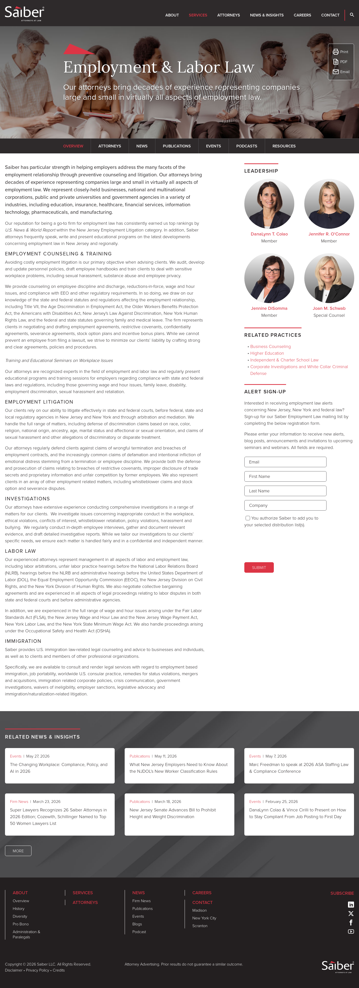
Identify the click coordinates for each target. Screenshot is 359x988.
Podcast (139, 931)
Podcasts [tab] (246, 146)
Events (15, 756)
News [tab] (142, 146)
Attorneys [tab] (109, 146)
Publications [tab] (177, 146)
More (18, 851)
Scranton (200, 925)
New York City (204, 918)
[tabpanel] (104, 430)
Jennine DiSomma (269, 308)
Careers (302, 15)
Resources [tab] (284, 146)
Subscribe (342, 893)
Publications (140, 756)
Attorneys (228, 15)
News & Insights (267, 15)
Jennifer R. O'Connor (329, 234)
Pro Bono (21, 924)
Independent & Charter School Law (284, 360)
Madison (199, 910)
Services (198, 15)
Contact (330, 15)
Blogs (137, 924)
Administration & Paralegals (26, 934)
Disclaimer (13, 970)
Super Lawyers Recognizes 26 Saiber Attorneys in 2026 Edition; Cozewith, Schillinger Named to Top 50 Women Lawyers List (58, 816)
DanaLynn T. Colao (269, 234)
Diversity (20, 916)
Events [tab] (213, 146)
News (138, 892)
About (172, 15)
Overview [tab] (73, 146)
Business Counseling (270, 346)
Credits (59, 970)
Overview (21, 900)
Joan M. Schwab (329, 308)
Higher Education (267, 353)
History (18, 908)
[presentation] (282, 544)
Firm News (19, 801)
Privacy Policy (37, 970)
